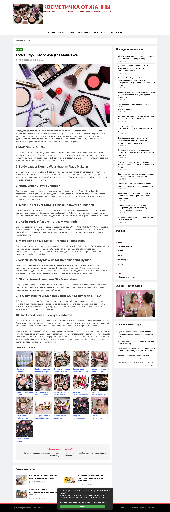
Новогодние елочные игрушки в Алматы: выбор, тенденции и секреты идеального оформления (134, 195)
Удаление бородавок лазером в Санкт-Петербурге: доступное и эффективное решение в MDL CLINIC (133, 68)
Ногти (71, 32)
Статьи (119, 32)
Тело (103, 32)
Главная (18, 40)
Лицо (95, 32)
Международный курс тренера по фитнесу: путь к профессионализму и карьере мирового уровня (136, 128)
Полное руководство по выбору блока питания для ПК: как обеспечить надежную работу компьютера (136, 94)
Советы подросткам (127, 277)
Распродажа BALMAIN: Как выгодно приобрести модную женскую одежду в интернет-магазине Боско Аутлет (133, 207)
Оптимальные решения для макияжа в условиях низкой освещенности (90, 478)
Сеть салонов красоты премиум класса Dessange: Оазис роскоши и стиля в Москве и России (136, 164)
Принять (82, 506)
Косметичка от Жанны (76, 7)
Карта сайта (125, 508)
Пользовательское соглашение (144, 508)
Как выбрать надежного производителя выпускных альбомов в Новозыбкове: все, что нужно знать (136, 152)
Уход (111, 32)
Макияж (62, 32)
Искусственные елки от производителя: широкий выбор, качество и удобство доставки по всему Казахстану (133, 140)
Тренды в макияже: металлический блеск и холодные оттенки (44, 492)
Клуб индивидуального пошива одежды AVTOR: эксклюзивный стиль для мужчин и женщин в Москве (135, 106)
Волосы (51, 32)
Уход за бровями (125, 246)
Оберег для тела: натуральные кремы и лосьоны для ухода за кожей (135, 334)
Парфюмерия (84, 32)
